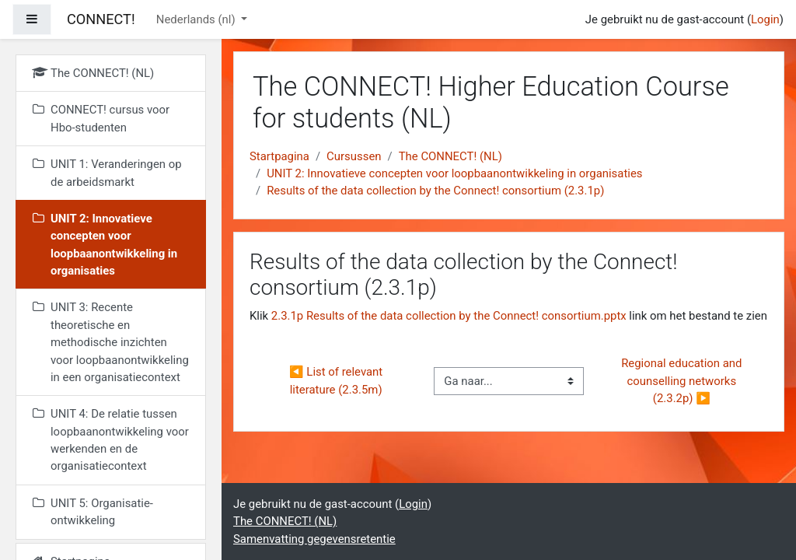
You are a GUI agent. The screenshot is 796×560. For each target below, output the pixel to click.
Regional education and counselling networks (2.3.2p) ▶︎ (683, 380)
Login (765, 19)
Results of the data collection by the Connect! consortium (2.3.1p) (435, 191)
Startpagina (279, 156)
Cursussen (353, 156)
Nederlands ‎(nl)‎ (197, 19)
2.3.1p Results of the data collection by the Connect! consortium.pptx (449, 316)
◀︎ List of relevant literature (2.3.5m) (337, 380)
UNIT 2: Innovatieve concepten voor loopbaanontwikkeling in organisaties (454, 173)
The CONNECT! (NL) (450, 156)
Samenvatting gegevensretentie (314, 539)
